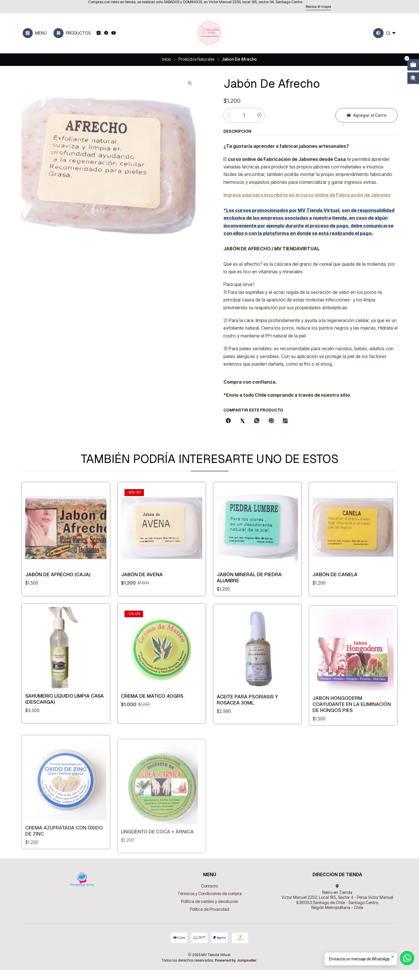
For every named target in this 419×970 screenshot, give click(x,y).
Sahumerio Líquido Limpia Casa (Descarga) (64, 727)
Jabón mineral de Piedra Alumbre (249, 592)
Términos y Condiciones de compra (210, 893)
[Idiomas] (385, 33)
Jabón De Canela (335, 597)
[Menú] (34, 33)
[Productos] (72, 33)
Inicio (166, 60)
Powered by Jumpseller (236, 960)
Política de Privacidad (209, 909)
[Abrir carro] (413, 65)
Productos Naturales (196, 60)
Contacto (209, 885)
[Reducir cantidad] (229, 115)
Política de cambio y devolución (209, 901)
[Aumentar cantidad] (259, 115)
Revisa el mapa (318, 6)
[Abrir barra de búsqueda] (413, 78)
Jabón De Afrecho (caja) (58, 579)
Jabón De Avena (142, 583)
